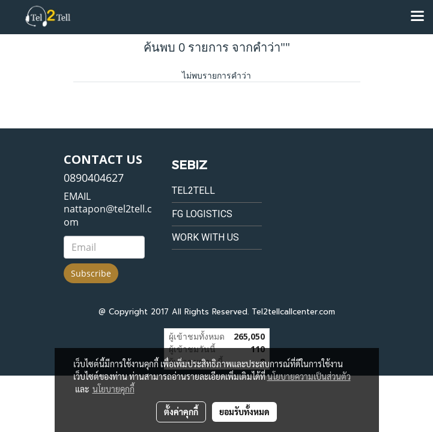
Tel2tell (193, 190)
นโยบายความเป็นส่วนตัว (309, 376)
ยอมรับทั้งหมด (244, 411)
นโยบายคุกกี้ (113, 388)
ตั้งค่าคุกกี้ (181, 411)
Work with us (205, 237)
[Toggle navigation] (417, 17)
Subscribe (91, 273)
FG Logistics (202, 214)
